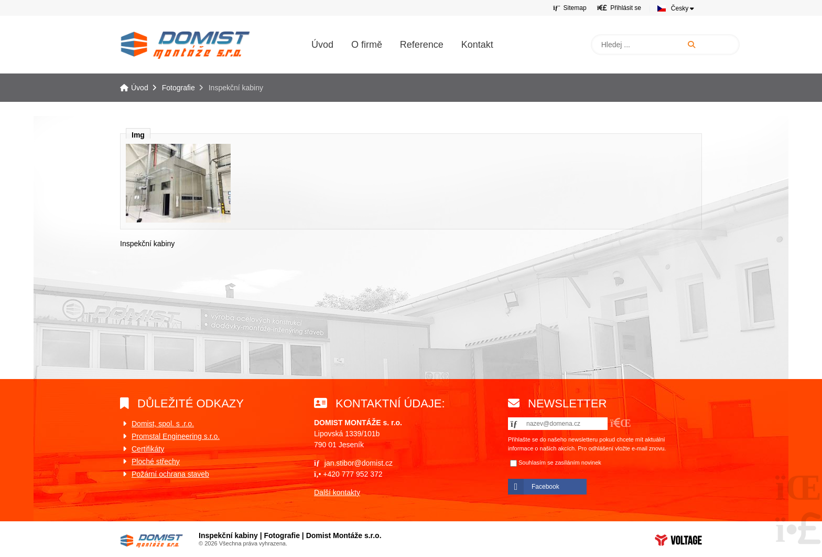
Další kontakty (337, 492)
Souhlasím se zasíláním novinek (559, 462)
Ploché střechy (156, 461)
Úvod (185, 45)
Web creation (678, 540)
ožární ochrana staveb (172, 474)
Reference (422, 44)
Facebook (545, 486)
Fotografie (178, 87)
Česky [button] (679, 8)
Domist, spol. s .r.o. (163, 423)
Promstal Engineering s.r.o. (176, 436)
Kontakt (477, 44)
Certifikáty (148, 449)
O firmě (366, 44)
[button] (619, 8)
